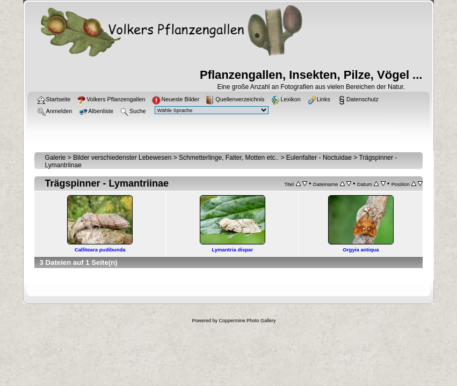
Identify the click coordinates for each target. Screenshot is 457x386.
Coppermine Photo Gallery (247, 320)
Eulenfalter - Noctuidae (319, 157)
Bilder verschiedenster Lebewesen (122, 157)
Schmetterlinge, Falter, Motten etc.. (229, 157)
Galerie (55, 157)
